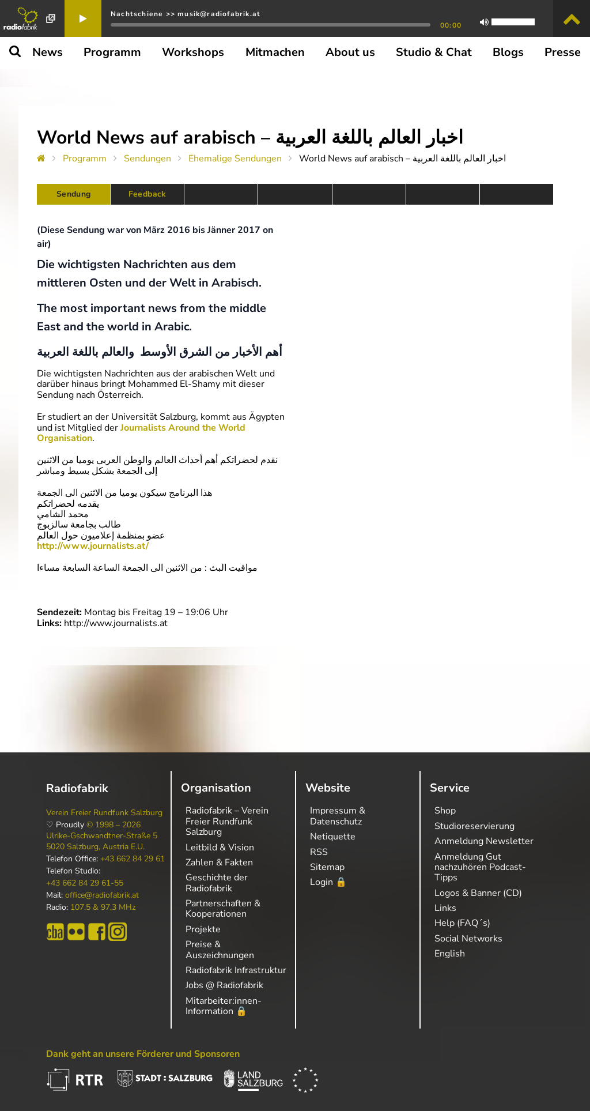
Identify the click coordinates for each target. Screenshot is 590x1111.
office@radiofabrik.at (102, 895)
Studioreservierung (474, 826)
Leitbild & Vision (220, 847)
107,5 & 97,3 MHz (102, 907)
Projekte (203, 929)
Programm (85, 158)
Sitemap (327, 867)
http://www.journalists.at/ (93, 546)
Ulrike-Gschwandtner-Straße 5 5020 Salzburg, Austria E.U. (101, 841)
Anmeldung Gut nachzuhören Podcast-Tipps (480, 867)
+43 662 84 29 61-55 (84, 883)
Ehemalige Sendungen (235, 158)
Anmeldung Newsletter (484, 841)
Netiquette (332, 836)
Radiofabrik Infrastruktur (236, 970)
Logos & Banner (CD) (478, 893)
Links (445, 908)
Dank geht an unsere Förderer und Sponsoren (143, 1054)
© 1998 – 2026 (113, 825)
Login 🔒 (328, 882)
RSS (319, 852)
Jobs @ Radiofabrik (224, 985)
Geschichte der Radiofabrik (217, 882)
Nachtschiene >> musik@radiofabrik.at (185, 13)
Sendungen (147, 158)
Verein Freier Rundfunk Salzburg (104, 813)
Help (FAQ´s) (462, 923)
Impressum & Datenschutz (337, 815)
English (449, 953)
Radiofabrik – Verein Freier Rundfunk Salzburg (227, 821)
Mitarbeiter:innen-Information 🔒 (224, 1006)
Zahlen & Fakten (219, 862)
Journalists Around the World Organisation (141, 433)
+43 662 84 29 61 (132, 859)
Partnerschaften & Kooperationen (223, 908)
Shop (445, 810)
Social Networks (468, 938)
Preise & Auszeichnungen (220, 949)
